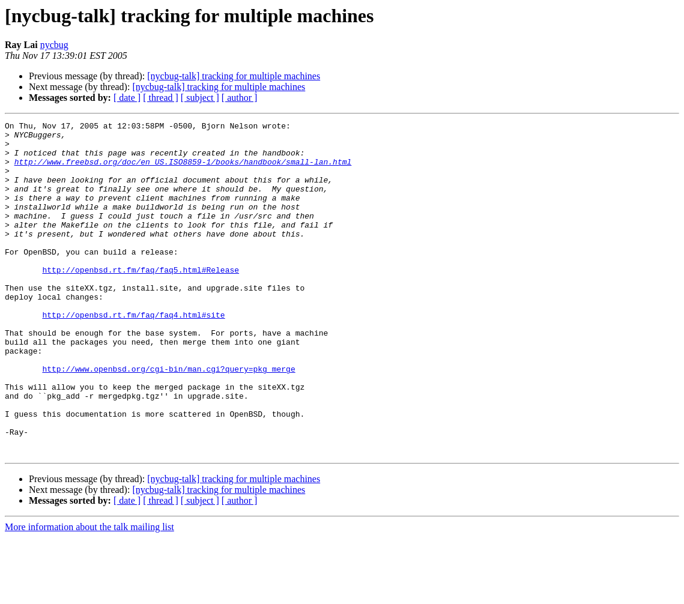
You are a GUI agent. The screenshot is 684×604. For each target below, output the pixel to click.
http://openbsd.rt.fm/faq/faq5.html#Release (140, 300)
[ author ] (240, 97)
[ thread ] (160, 97)
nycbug (54, 45)
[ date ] (127, 97)
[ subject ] (200, 97)
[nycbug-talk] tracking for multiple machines (233, 76)
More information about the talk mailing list (89, 593)
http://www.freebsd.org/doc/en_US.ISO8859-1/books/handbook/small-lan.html (183, 170)
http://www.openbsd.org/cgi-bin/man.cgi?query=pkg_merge (168, 419)
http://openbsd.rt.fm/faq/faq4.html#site (133, 354)
